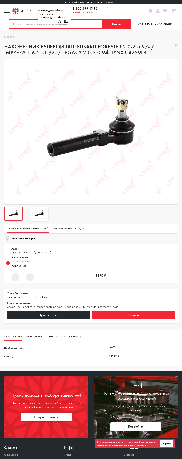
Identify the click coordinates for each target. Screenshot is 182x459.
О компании (11, 454)
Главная (9, 37)
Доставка (129, 454)
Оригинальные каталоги (154, 24)
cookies (120, 442)
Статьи (68, 454)
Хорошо (167, 443)
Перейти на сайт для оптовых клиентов (88, 2)
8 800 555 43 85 (85, 9)
